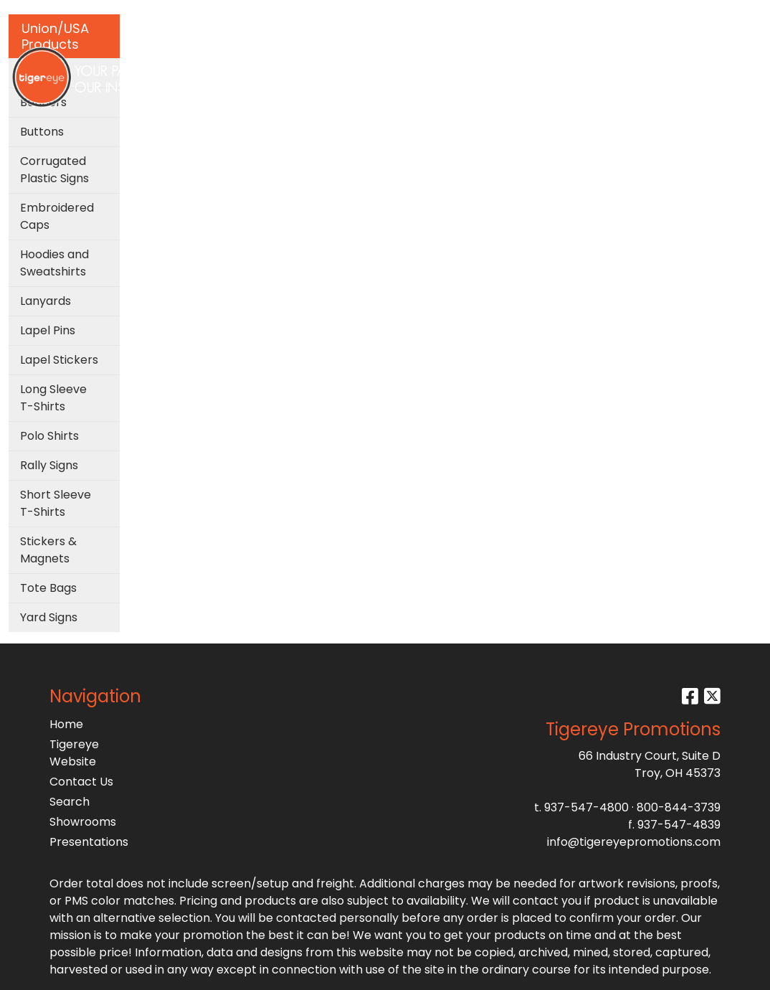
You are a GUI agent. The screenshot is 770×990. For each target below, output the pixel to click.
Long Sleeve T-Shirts (53, 398)
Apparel (221, 63)
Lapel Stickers (59, 360)
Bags (281, 63)
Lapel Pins (47, 330)
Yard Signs (48, 617)
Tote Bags (48, 588)
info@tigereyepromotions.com (634, 842)
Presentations (88, 842)
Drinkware (348, 63)
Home (66, 724)
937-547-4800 (586, 807)
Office (418, 63)
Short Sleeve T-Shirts (55, 503)
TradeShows (493, 63)
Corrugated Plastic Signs (54, 170)
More (630, 63)
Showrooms (82, 822)
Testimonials (704, 63)
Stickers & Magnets (48, 550)
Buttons (42, 131)
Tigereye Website (74, 753)
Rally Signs (49, 465)
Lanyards (45, 301)
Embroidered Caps (57, 216)
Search (611, 15)
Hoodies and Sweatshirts (54, 263)
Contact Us (81, 781)
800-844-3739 (679, 807)
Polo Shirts (49, 436)
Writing (572, 63)
